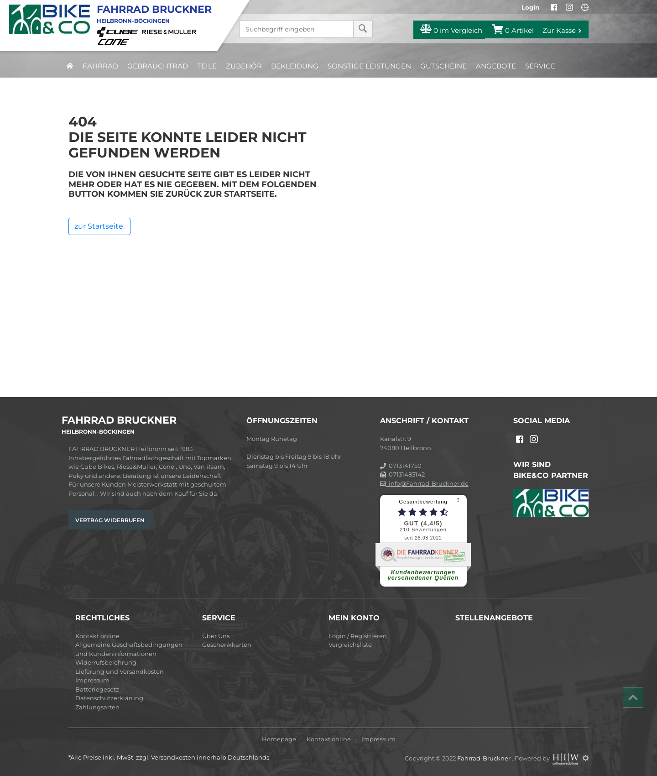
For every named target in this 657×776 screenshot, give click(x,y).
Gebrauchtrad (157, 66)
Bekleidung (294, 66)
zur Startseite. (99, 226)
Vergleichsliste (350, 644)
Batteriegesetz (97, 689)
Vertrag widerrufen (110, 520)
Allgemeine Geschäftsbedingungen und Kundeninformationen (128, 649)
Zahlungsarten (97, 707)
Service (540, 66)
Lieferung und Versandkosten (119, 671)
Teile (207, 66)
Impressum (92, 680)
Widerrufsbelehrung (105, 662)
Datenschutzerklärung (109, 698)
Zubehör (244, 66)
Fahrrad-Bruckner (484, 757)
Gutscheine (443, 66)
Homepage (279, 739)
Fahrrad (100, 66)
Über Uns (215, 636)
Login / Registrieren (357, 636)
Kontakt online (97, 636)
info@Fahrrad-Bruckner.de (424, 483)
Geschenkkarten (226, 644)
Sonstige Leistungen (369, 66)
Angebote (496, 66)
